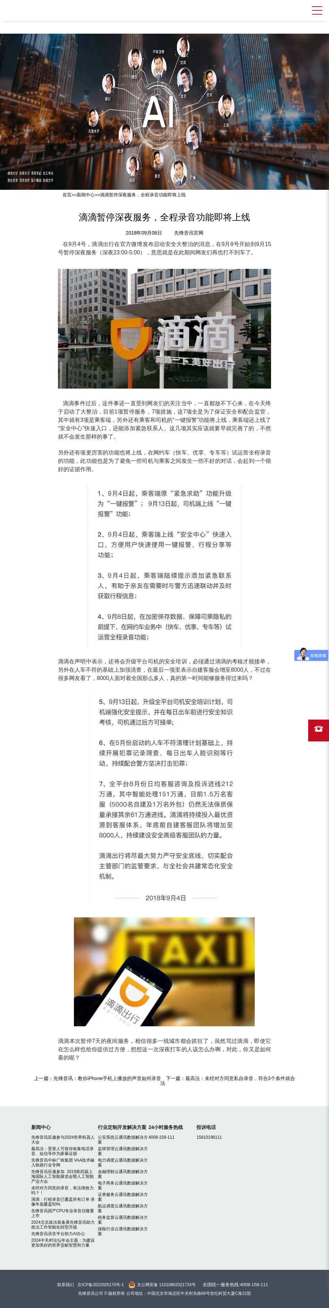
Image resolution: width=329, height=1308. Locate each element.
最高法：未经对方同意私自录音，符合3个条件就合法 (227, 1081)
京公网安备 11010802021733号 (166, 1284)
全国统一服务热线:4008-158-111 (235, 1284)
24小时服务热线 (166, 1127)
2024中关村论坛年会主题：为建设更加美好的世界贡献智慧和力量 (63, 1243)
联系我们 (65, 1284)
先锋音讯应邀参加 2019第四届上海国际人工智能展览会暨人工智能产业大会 (62, 1176)
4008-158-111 (162, 1137)
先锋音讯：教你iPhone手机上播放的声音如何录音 (107, 1078)
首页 (66, 194)
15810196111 (209, 1137)
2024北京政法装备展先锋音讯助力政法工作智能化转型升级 (63, 1225)
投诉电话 (206, 1127)
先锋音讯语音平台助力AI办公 (58, 1233)
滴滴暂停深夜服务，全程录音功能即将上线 (143, 194)
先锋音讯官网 (188, 233)
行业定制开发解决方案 (122, 1127)
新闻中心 (86, 194)
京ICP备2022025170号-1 (100, 1284)
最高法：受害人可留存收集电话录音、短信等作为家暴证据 (62, 1151)
